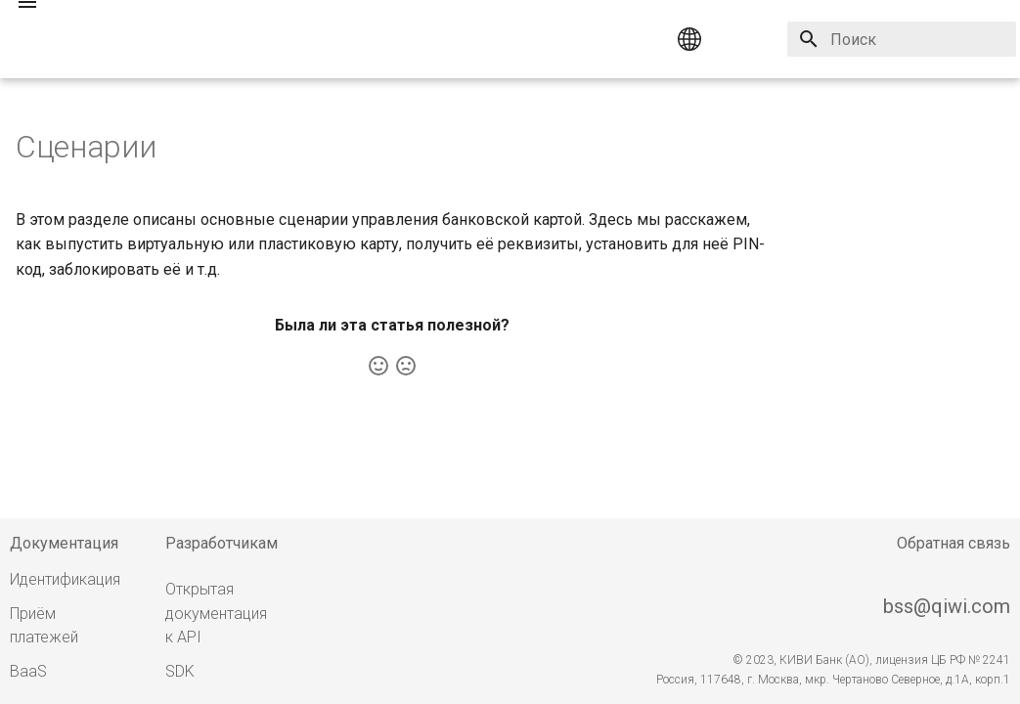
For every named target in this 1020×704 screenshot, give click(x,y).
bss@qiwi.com (946, 606)
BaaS (28, 671)
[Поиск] (901, 39)
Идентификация (65, 579)
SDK (180, 671)
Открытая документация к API (216, 613)
